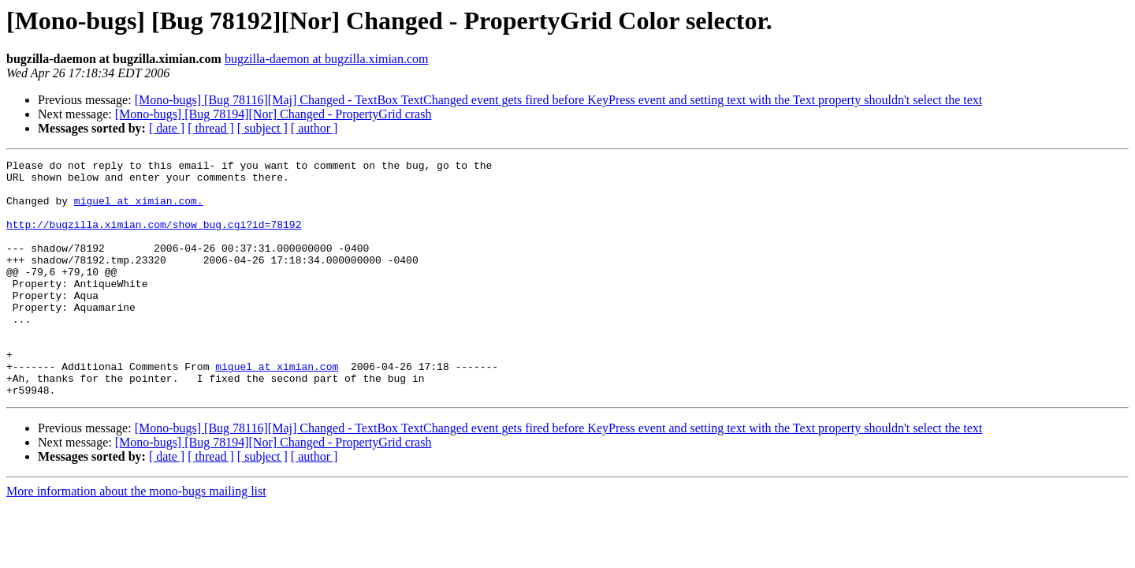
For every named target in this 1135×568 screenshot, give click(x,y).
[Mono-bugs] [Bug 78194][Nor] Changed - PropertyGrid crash (273, 114)
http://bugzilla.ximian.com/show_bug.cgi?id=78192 (153, 238)
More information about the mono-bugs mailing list (136, 538)
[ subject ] (262, 128)
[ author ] (314, 128)
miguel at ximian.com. (138, 210)
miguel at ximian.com (276, 409)
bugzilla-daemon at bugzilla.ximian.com (327, 58)
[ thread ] (211, 128)
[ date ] (166, 128)
